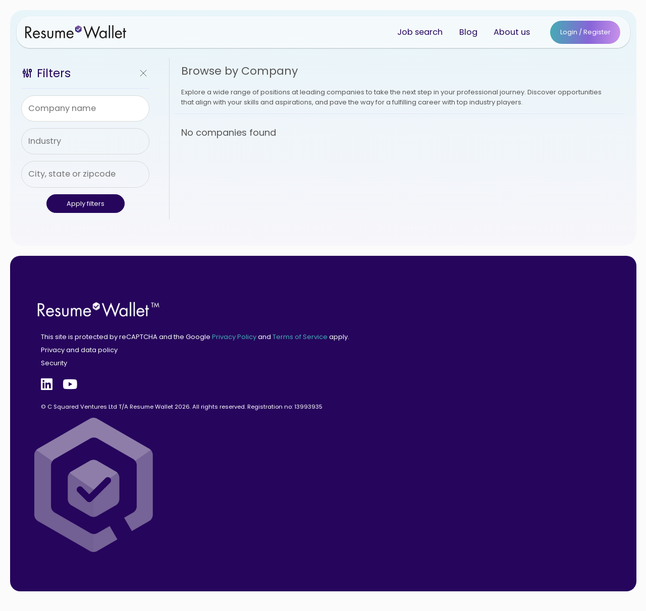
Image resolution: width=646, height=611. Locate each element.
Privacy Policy (234, 337)
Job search (420, 32)
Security (54, 363)
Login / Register (585, 32)
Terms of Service (300, 337)
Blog (468, 32)
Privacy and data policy (79, 350)
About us (512, 32)
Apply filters (85, 203)
